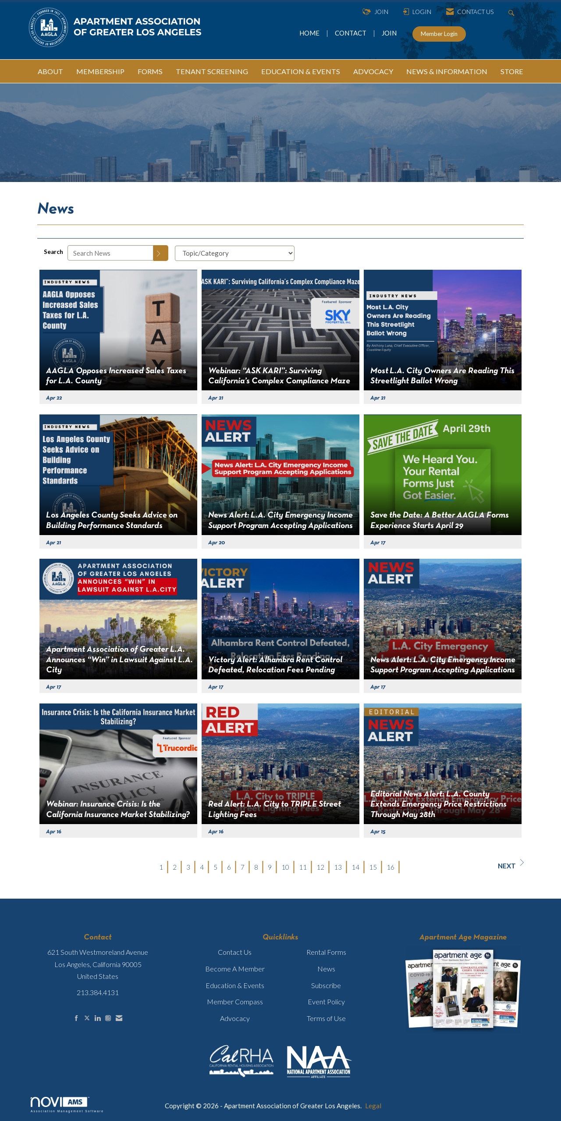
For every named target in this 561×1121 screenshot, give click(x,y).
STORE (512, 71)
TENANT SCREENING (212, 71)
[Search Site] (512, 12)
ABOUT (50, 71)
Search (53, 251)
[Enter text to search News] (110, 253)
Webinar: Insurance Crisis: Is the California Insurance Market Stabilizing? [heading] (118, 809)
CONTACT (352, 33)
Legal (373, 1106)
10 (285, 867)
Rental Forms (326, 952)
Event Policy (326, 1001)
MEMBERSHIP (100, 71)
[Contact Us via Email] (119, 1018)
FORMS (150, 71)
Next (511, 864)
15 (373, 867)
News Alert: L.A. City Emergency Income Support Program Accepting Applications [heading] (280, 520)
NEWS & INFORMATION (446, 71)
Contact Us (235, 952)
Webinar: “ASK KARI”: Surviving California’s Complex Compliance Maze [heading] (279, 376)
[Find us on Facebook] (76, 1018)
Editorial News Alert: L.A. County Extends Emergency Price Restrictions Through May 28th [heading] (438, 804)
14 (355, 867)
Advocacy (235, 1018)
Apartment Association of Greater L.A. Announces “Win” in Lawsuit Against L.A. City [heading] (119, 660)
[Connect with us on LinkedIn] (97, 1018)
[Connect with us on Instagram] (108, 1018)
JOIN (389, 33)
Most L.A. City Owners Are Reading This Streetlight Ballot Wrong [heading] (442, 376)
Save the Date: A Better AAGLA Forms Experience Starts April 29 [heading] (439, 520)
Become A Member (235, 968)
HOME (310, 33)
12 (320, 867)
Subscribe (326, 985)
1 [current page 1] (161, 867)
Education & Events (235, 985)
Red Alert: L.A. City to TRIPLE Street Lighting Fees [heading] (274, 809)
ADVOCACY (373, 71)
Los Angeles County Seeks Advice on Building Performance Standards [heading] (112, 520)
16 (390, 867)
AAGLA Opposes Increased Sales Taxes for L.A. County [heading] (116, 376)
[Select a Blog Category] (235, 253)
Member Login (439, 33)
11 (303, 867)
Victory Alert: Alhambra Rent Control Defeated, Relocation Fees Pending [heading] (275, 665)
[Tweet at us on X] (87, 1018)
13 (338, 867)
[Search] (160, 253)
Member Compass (235, 1001)
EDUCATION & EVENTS (300, 71)
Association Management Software (67, 1105)
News (326, 968)
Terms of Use (326, 1018)
